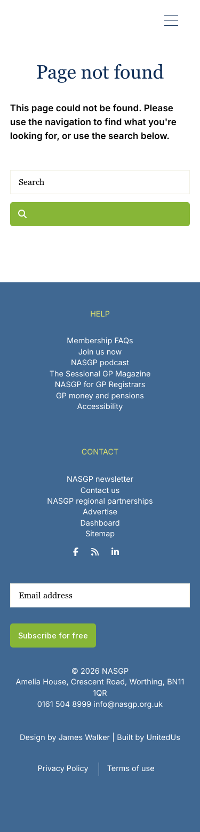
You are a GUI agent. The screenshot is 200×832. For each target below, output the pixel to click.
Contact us (100, 490)
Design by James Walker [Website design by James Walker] (65, 737)
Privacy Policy (62, 768)
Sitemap (100, 533)
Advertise (100, 512)
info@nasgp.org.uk (128, 704)
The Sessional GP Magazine (100, 374)
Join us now (100, 352)
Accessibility (100, 406)
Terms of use (131, 768)
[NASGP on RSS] (99, 552)
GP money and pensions (100, 395)
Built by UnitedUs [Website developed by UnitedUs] (148, 737)
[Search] (100, 182)
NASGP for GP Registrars (100, 384)
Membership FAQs (100, 340)
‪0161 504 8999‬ (64, 704)
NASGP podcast (100, 362)
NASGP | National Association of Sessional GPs (33, 21)
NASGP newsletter (100, 479)
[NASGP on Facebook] (79, 552)
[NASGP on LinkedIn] (119, 552)
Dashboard (99, 523)
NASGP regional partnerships (100, 501)
